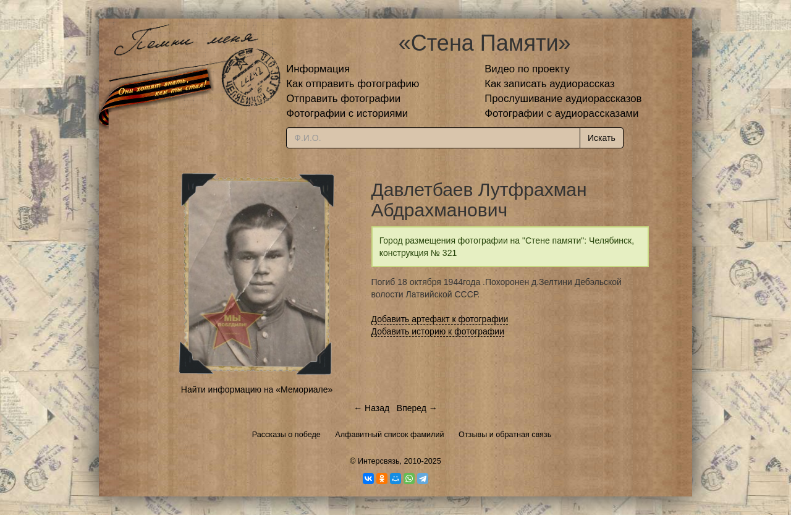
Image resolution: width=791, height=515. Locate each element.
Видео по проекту (527, 69)
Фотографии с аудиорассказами (561, 113)
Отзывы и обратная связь (505, 434)
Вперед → (417, 408)
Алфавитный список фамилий (389, 434)
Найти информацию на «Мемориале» (256, 389)
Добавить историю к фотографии (438, 331)
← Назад (371, 408)
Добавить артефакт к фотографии (440, 319)
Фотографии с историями (347, 113)
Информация (318, 69)
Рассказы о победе (286, 434)
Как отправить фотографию (352, 84)
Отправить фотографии (343, 98)
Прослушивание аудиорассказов (562, 98)
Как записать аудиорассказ (549, 84)
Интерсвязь (379, 461)
